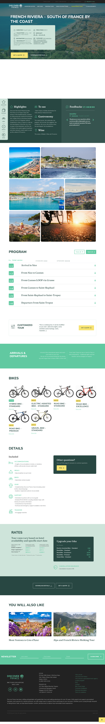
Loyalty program (79, 680)
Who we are (78, 674)
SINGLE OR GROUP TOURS (62, 6)
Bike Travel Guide (80, 686)
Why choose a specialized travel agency (86, 678)
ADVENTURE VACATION (30, 6)
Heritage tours (37, 42)
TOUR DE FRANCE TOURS (77, 6)
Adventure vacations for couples (40, 43)
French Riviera (28, 38)
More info (11, 409)
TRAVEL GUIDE (46, 1)
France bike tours (41, 40)
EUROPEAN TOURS (49, 6)
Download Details (39, 54)
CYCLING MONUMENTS (91, 6)
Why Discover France (81, 676)
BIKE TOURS (40, 6)
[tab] (41, 261)
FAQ (61, 468)
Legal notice (95, 712)
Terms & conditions (80, 692)
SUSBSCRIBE (95, 656)
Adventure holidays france (40, 41)
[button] (68, 119)
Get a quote (19, 54)
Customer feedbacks (81, 688)
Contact (77, 684)
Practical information (81, 690)
